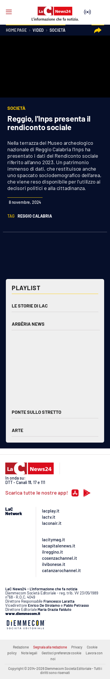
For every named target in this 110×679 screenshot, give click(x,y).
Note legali (29, 653)
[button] (98, 30)
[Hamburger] (9, 12)
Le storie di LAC (30, 305)
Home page (16, 30)
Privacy (76, 647)
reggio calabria (35, 216)
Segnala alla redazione (50, 647)
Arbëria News (28, 324)
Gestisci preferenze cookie (61, 653)
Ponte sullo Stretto (36, 412)
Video (38, 30)
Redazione (21, 647)
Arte (17, 430)
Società (57, 30)
